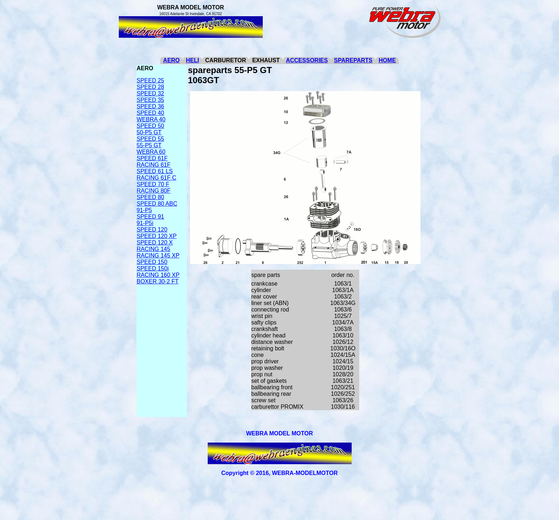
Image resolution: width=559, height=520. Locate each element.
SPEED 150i (153, 268)
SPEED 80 (150, 197)
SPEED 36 (150, 106)
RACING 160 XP (158, 275)
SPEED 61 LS (155, 171)
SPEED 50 (150, 126)
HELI (192, 60)
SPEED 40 (150, 113)
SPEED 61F (152, 158)
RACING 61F (154, 165)
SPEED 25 (150, 80)
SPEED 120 (152, 230)
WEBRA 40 (151, 119)
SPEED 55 (150, 139)
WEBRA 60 (151, 152)
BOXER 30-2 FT (158, 281)
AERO (171, 60)
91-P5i (145, 223)
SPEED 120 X (155, 242)
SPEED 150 (152, 262)
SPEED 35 (150, 100)
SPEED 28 (150, 87)
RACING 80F (154, 191)
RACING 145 (153, 249)
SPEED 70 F (153, 184)
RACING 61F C (156, 178)
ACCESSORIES (307, 60)
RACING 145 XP (158, 255)
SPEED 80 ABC (157, 204)
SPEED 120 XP (157, 236)
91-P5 (144, 210)
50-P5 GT (149, 132)
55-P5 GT (149, 145)
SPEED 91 (150, 217)
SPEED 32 (150, 93)
